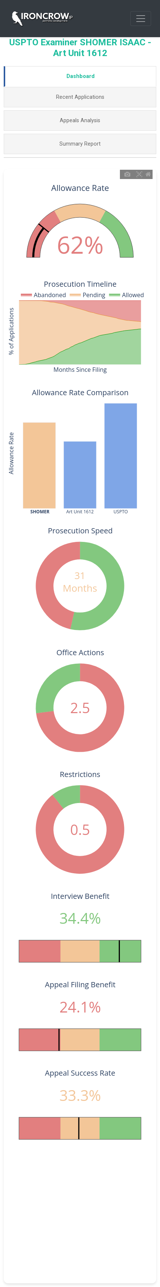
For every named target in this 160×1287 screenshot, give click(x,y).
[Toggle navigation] (140, 18)
